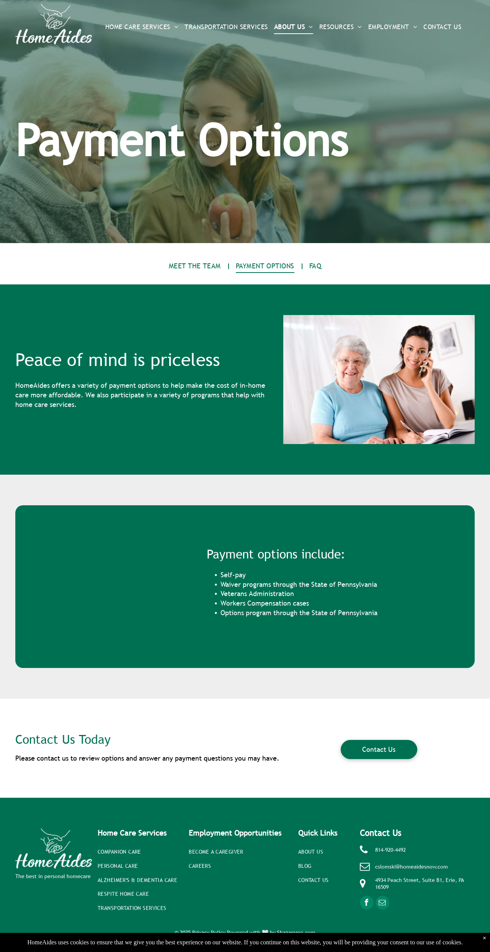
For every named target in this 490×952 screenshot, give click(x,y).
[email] (382, 903)
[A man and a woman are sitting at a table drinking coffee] (111, 586)
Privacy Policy (208, 932)
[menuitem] (142, 27)
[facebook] (367, 903)
